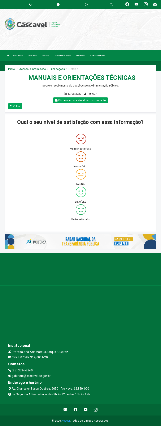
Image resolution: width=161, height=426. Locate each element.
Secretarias (32, 55)
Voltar (15, 106)
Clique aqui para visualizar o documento (80, 100)
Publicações (80, 55)
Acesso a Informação (32, 69)
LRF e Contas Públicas (62, 55)
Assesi (65, 420)
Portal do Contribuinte (97, 55)
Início (11, 69)
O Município (18, 55)
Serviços (45, 55)
